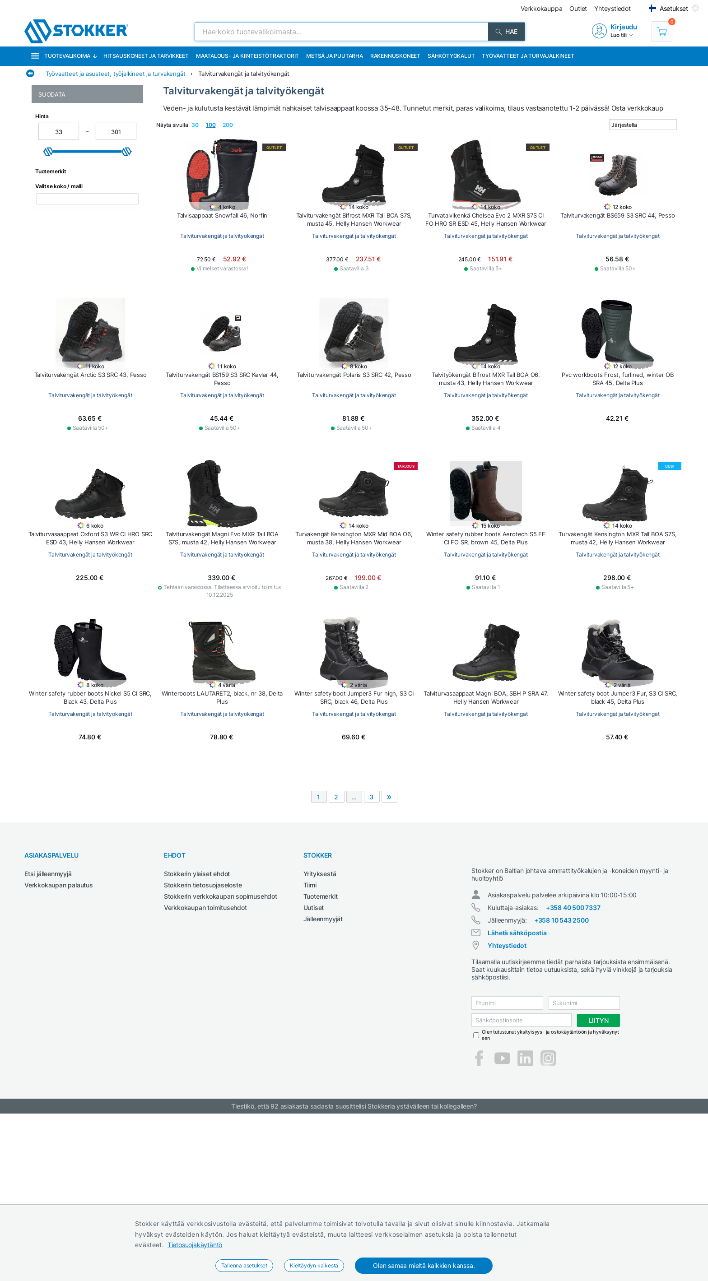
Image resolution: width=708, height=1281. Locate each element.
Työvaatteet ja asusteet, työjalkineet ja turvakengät (116, 73)
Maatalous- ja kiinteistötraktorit (247, 55)
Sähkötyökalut (451, 55)
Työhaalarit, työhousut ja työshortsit (73, 310)
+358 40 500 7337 (573, 1075)
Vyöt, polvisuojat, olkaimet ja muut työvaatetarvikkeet (86, 336)
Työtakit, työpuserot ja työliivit (81, 323)
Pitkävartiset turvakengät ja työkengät (77, 219)
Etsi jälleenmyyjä (48, 1033)
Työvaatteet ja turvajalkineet (528, 55)
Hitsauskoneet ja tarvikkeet (146, 55)
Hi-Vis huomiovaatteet (69, 141)
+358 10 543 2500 (561, 1087)
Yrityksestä (319, 1033)
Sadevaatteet (57, 249)
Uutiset (313, 1067)
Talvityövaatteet (61, 278)
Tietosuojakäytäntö (195, 1245)
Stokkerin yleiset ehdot (197, 1033)
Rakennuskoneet (395, 55)
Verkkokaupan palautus (58, 1044)
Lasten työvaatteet (65, 160)
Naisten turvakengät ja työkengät (86, 179)
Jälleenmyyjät (323, 1078)
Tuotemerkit (320, 1055)
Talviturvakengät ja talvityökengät (243, 73)
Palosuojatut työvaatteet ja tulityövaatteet (76, 201)
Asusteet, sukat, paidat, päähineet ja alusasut (87, 127)
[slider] (48, 427)
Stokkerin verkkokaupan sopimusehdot (220, 1055)
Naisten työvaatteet (66, 188)
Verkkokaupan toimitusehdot (205, 1067)
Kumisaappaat (58, 150)
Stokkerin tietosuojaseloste (203, 1044)
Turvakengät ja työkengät (75, 287)
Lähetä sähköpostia (517, 1100)
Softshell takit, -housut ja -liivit (81, 259)
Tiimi (310, 1044)
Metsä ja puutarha (334, 55)
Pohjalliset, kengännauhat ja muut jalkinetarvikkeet (86, 236)
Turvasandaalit (59, 297)
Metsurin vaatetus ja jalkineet (79, 169)
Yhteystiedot (507, 1113)
